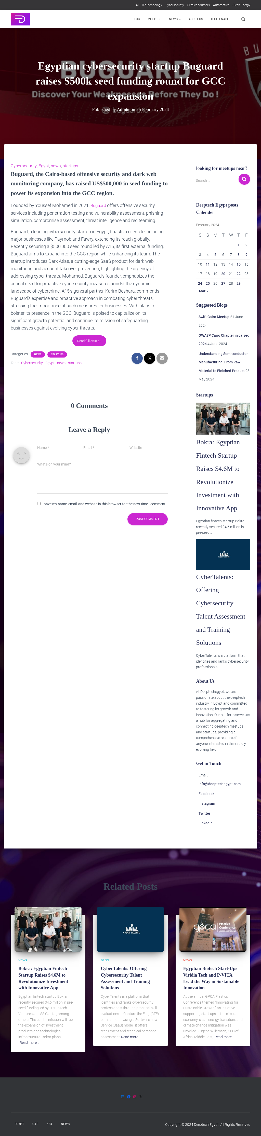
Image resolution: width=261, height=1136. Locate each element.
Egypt (45, 165)
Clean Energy (241, 5)
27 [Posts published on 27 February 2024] (223, 283)
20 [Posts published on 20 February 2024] (223, 274)
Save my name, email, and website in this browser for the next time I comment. (105, 503)
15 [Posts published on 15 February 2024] (239, 264)
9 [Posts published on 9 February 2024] (246, 255)
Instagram (207, 817)
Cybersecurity (174, 5)
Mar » (203, 291)
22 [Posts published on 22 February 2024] (239, 274)
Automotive (221, 5)
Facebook (206, 807)
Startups (57, 353)
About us (196, 19)
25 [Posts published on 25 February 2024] (208, 283)
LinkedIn (206, 836)
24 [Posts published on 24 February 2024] (200, 283)
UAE (35, 1124)
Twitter (204, 827)
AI (137, 5)
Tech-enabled (221, 19)
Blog (136, 19)
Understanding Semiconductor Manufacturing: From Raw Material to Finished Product (223, 362)
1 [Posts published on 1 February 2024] (239, 245)
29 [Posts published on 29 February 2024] (239, 283)
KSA (50, 1124)
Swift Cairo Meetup (214, 317)
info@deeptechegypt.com (220, 797)
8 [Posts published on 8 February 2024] (239, 255)
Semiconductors (198, 5)
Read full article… (89, 341)
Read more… (29, 1043)
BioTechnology (152, 5)
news (58, 165)
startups (74, 165)
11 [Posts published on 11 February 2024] (208, 264)
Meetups (154, 19)
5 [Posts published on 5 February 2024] (215, 255)
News (175, 19)
